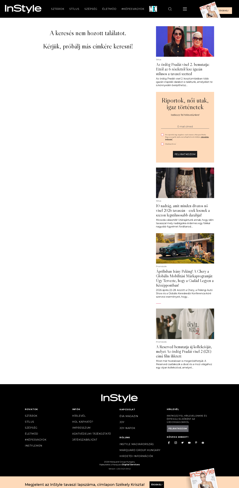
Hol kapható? (82, 421)
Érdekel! (224, 10)
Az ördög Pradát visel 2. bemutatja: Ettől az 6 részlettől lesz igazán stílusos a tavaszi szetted (182, 69)
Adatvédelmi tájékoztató (91, 433)
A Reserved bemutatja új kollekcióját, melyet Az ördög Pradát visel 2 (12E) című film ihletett (184, 351)
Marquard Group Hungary (140, 450)
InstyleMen (33, 445)
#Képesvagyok (132, 8)
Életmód (109, 8)
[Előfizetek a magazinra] (216, 9)
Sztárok (57, 8)
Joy (122, 422)
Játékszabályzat (84, 439)
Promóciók (161, 266)
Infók (76, 409)
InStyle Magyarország (137, 444)
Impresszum (81, 427)
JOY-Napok (127, 428)
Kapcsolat (127, 409)
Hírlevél (79, 415)
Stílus (74, 8)
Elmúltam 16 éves (170, 144)
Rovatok (31, 409)
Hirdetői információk (136, 456)
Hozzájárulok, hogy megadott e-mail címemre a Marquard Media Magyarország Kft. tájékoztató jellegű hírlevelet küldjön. (187, 137)
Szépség (90, 8)
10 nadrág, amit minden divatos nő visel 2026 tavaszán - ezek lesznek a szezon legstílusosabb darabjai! (183, 210)
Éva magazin (129, 416)
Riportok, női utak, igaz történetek (185, 103)
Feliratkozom (185, 154)
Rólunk (125, 437)
